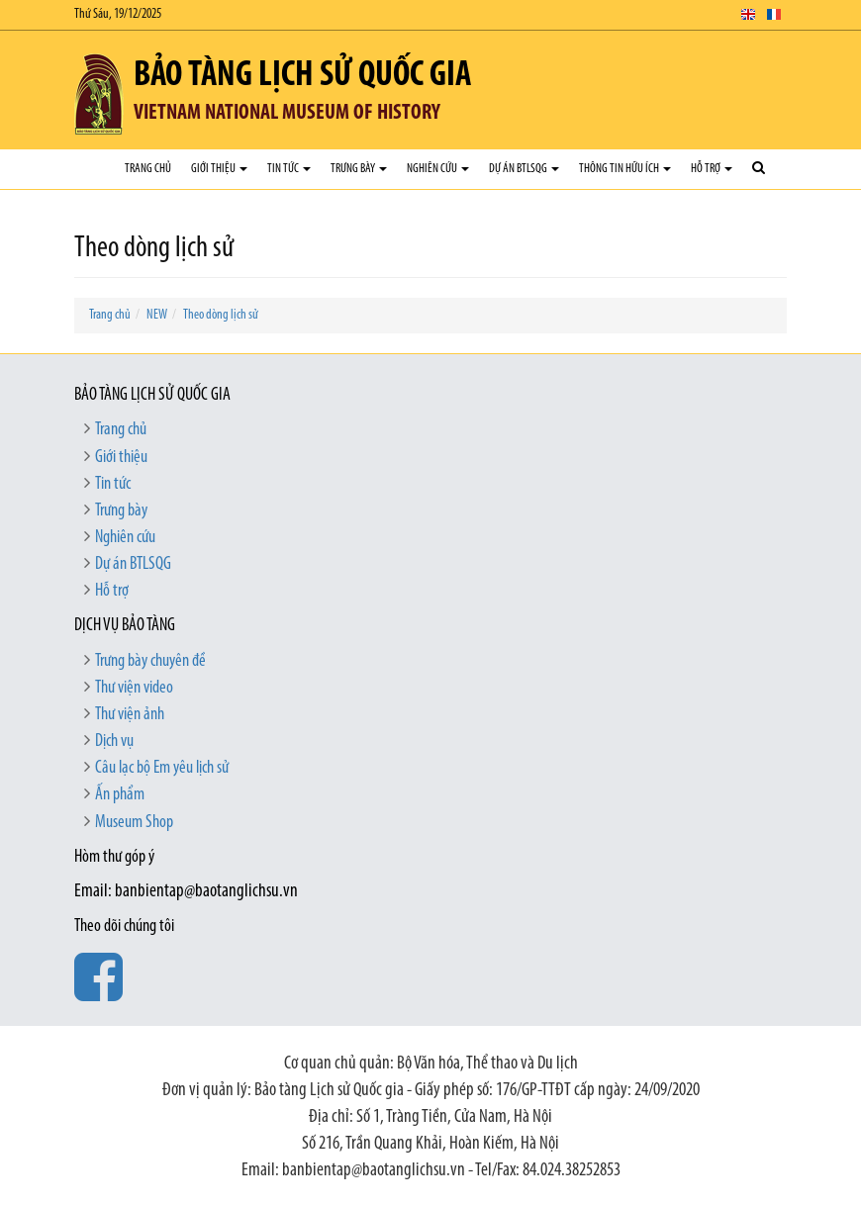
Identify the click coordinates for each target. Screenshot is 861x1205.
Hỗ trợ (711, 168)
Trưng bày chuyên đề (150, 661)
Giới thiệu (219, 168)
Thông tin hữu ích (625, 168)
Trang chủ (148, 168)
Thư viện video (134, 688)
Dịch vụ (114, 741)
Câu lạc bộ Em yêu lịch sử (162, 768)
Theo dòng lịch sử (220, 315)
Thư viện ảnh (129, 714)
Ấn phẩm (119, 795)
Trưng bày (359, 168)
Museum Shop (134, 822)
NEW (156, 315)
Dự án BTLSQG (524, 168)
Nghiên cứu (438, 168)
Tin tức (289, 168)
